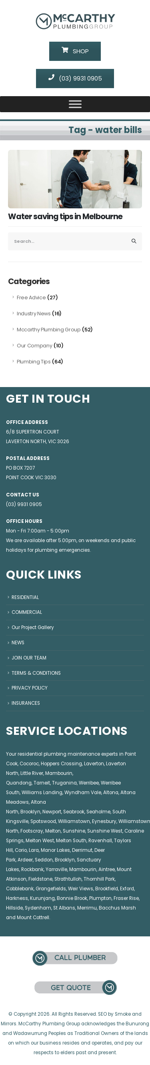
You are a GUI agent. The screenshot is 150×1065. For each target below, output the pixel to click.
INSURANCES (26, 703)
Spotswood (43, 821)
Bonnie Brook (72, 898)
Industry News (34, 313)
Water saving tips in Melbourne (65, 216)
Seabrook (73, 812)
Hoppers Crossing (61, 763)
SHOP (75, 51)
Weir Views (80, 888)
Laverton (94, 763)
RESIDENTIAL (25, 597)
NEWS (18, 642)
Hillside (14, 908)
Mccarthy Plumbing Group (49, 329)
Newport (51, 812)
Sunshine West (104, 831)
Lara (34, 850)
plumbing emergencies (62, 550)
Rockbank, (32, 869)
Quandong (19, 783)
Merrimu (87, 908)
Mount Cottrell (33, 917)
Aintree (106, 869)
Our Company (34, 345)
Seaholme (98, 812)
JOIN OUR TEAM (29, 658)
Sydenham (38, 908)
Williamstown (74, 821)
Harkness (17, 898)
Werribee (89, 783)
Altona (110, 792)
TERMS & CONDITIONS (36, 673)
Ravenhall (100, 840)
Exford (127, 888)
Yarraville (56, 869)
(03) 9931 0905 (75, 78)
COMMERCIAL (27, 612)
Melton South (71, 840)
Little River (31, 773)
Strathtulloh (68, 879)
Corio (21, 850)
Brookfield (106, 888)
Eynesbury (104, 821)
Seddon (44, 860)
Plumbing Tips (34, 361)
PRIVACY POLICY (30, 688)
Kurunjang (42, 898)
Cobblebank (20, 888)
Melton (53, 831)
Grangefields (51, 888)
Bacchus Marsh (117, 908)
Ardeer (25, 860)
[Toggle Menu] (75, 104)
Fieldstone (40, 879)
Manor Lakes (55, 850)
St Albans (64, 908)
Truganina (64, 783)
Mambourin (58, 773)
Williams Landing (42, 792)
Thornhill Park (99, 879)
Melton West (40, 840)
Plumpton (100, 898)
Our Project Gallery (33, 627)
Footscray (31, 831)
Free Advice (31, 297)
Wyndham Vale (82, 792)
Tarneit (42, 783)
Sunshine (74, 831)
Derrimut (82, 850)
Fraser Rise (126, 898)
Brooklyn (30, 812)
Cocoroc (29, 763)
